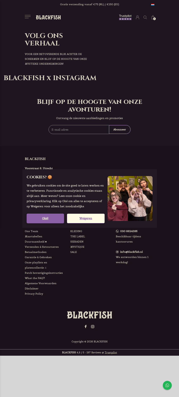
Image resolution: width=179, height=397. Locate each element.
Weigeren (85, 218)
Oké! (45, 218)
